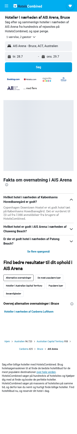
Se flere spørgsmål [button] (38, 251)
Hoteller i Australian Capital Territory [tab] (24, 285)
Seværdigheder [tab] (13, 293)
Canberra (23, 349)
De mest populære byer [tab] (49, 277)
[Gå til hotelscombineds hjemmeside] (27, 6)
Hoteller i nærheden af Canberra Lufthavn (28, 311)
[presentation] (6, 184)
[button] (6, 6)
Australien (19, 341)
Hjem (7, 341)
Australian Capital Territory (50, 341)
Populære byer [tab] (56, 285)
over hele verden (46, 372)
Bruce (40, 349)
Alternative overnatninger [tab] (18, 277)
